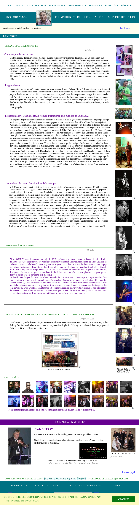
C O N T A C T (37, 485)
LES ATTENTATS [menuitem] (36, 5)
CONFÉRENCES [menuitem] (93, 5)
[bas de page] (125, 28)
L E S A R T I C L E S (119, 485)
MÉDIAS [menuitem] (126, 5)
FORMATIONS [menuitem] (75, 5)
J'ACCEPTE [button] (123, 499)
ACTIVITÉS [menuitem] (111, 5)
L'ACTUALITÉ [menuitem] (16, 5)
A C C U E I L (16, 485)
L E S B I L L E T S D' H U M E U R (84, 485)
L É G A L (56, 485)
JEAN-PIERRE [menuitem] (57, 5)
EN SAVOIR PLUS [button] (30, 501)
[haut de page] (128, 472)
